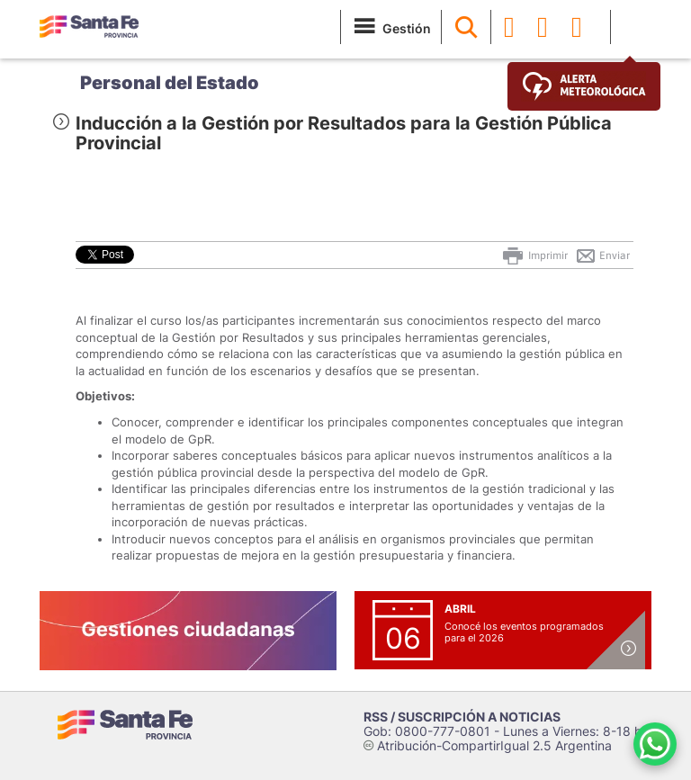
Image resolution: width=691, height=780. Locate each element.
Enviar (602, 255)
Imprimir (534, 255)
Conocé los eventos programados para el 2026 (524, 632)
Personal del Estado (169, 83)
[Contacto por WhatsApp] (655, 744)
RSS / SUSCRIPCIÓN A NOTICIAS (462, 716)
